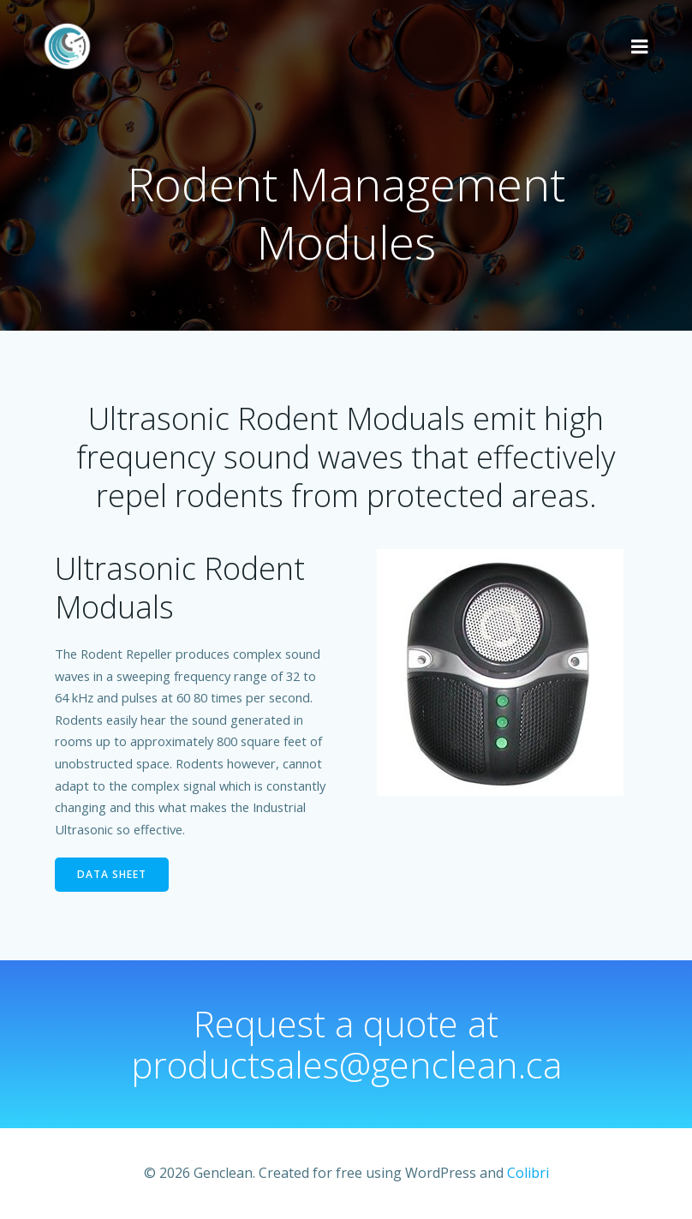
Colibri (528, 1172)
